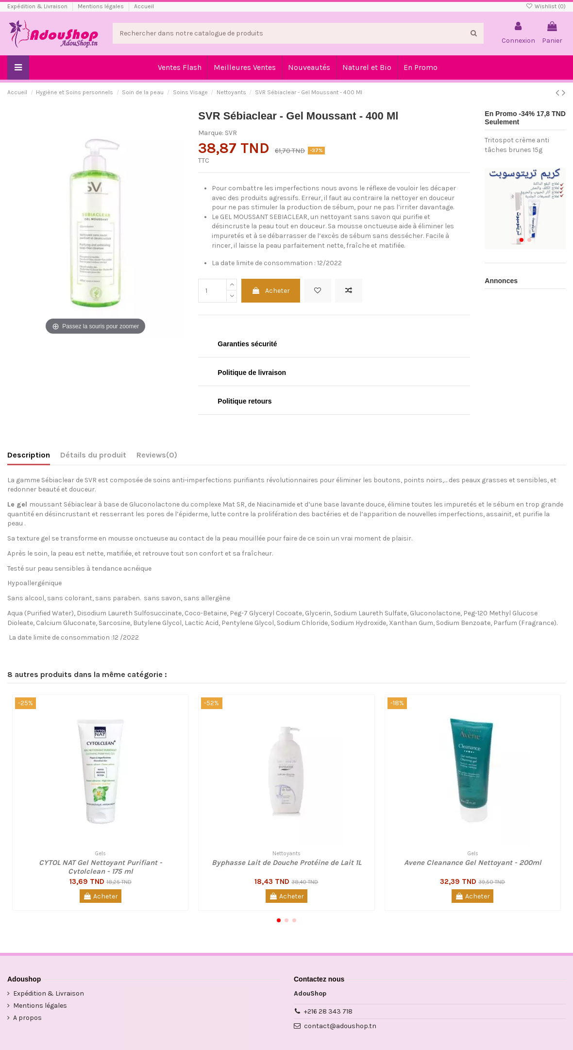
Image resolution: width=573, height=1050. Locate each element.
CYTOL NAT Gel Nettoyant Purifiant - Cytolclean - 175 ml (100, 867)
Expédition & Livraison (38, 6)
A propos (27, 1018)
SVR (231, 133)
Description (28, 454)
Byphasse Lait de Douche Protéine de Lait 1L (286, 862)
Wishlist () (546, 6)
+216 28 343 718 (328, 1011)
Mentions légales (101, 6)
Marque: (210, 133)
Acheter (271, 291)
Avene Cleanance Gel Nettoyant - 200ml (472, 862)
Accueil (144, 6)
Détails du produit (93, 454)
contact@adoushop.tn (340, 1026)
